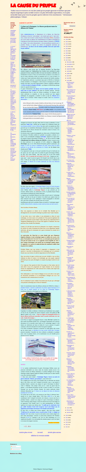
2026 (67, 39)
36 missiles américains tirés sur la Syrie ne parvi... (70, 286)
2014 (67, 420)
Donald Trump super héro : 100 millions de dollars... (70, 267)
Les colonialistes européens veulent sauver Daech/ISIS (71, 382)
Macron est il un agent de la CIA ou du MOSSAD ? (71, 116)
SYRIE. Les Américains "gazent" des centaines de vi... (70, 220)
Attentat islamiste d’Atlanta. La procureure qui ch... (71, 301)
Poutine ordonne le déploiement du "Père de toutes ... (71, 194)
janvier (69, 412)
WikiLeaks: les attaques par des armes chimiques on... (70, 252)
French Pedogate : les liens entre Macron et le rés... (71, 97)
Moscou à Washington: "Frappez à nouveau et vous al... (70, 235)
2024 (67, 44)
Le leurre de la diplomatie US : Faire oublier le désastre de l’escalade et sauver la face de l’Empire (13, 53)
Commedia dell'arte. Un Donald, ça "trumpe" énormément (71, 141)
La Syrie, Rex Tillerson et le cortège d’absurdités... (71, 174)
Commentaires (15, 449)
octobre (69, 66)
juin (68, 75)
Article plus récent (25, 432)
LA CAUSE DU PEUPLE (33, 6)
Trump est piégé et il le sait (13, 129)
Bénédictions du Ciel (13, 86)
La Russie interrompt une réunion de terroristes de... (71, 369)
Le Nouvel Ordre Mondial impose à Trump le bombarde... (71, 293)
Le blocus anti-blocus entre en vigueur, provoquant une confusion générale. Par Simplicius (13, 118)
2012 (67, 424)
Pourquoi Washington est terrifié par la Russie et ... (71, 104)
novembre (69, 64)
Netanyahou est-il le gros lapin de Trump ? (13, 41)
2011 (67, 427)
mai (68, 78)
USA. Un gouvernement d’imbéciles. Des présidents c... (71, 123)
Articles (13, 446)
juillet (68, 73)
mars (68, 407)
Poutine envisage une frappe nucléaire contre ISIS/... (71, 327)
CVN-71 (29, 417)
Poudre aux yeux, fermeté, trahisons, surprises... (71, 213)
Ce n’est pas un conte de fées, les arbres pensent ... (71, 200)
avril (68, 80)
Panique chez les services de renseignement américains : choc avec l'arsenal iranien (13, 154)
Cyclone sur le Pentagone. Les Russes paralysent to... (71, 148)
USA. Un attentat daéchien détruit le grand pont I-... (71, 341)
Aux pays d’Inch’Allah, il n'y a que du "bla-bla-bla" (71, 110)
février (69, 410)
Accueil (40, 432)
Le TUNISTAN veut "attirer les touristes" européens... (71, 320)
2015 (67, 417)
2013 (67, 422)
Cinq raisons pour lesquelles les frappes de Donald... (71, 207)
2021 (67, 51)
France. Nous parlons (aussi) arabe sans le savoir (71, 396)
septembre (70, 69)
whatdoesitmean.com (29, 34)
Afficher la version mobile (40, 435)
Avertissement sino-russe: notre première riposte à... (70, 85)
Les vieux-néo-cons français (71, 160)
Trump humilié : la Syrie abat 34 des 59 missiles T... (71, 242)
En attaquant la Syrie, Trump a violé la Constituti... (71, 279)
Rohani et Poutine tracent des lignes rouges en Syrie (71, 361)
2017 (67, 60)
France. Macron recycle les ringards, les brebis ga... (71, 375)
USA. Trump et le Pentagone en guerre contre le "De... (71, 91)
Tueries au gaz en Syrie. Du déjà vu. (70, 307)
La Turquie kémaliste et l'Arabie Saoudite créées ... (70, 130)
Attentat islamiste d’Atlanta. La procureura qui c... (71, 313)
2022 (67, 48)
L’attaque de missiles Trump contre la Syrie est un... (71, 260)
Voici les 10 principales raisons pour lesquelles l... (70, 188)
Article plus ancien (54, 432)
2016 (67, 415)
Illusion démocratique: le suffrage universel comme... (71, 181)
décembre (69, 62)
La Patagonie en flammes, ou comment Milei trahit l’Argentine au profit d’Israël (13, 139)
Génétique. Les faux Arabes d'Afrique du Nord (13, 33)
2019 (67, 55)
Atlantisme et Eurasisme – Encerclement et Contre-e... (71, 403)
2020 (67, 53)
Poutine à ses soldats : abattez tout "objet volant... (71, 273)
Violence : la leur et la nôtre (71, 136)
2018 (67, 57)
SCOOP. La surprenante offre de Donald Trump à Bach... (71, 334)
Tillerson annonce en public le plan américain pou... (71, 390)
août (68, 71)
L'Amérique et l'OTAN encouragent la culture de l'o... (70, 348)
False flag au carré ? (70, 247)
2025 (67, 41)
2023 (67, 46)
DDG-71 (50, 396)
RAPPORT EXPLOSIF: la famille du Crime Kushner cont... (70, 167)
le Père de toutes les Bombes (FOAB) (31, 85)
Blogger (50, 469)
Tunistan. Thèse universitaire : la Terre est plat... (71, 354)
